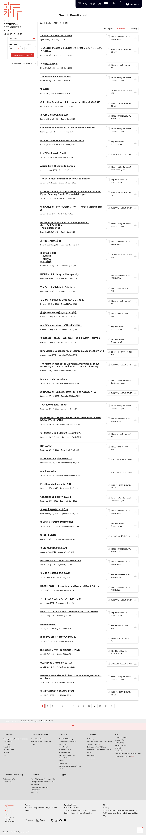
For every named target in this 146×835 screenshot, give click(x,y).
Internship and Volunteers (67, 755)
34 (106, 706)
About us (36, 774)
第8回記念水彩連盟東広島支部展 (56, 522)
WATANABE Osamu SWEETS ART (57, 662)
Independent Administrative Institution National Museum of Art (128, 755)
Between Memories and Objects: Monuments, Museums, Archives (70, 677)
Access (30, 820)
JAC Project (91, 755)
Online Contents (64, 758)
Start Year (13, 44)
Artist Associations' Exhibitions (41, 741)
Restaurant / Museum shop (14, 774)
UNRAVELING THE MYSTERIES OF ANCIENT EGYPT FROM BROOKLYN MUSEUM (70, 419)
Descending (121, 29)
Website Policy (120, 740)
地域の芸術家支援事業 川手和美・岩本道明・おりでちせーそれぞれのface (71, 50)
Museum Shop (7, 782)
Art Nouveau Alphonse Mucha (56, 458)
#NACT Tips (34, 792)
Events (33, 744)
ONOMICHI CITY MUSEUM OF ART (121, 91)
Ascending (133, 29)
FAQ (4, 755)
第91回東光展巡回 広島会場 (54, 509)
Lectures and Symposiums (68, 741)
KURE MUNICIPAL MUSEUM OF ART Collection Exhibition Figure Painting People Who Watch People (70, 193)
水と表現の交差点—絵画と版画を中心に (60, 649)
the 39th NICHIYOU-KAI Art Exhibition (60, 560)
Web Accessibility (120, 745)
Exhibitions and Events (40, 734)
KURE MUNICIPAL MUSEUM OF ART (121, 50)
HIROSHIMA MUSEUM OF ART (120, 289)
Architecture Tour (64, 750)
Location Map (7, 741)
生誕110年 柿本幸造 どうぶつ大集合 (58, 312)
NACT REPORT (35, 790)
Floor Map (6, 744)
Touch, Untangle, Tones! (53, 404)
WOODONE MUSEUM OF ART (121, 459)
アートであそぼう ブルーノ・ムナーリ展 (60, 598)
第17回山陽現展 (48, 535)
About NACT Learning (66, 739)
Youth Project (63, 747)
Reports (61, 760)
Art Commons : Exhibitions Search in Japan (99, 751)
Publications (63, 763)
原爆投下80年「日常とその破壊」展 (58, 637)
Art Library (92, 734)
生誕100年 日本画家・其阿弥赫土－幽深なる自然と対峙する (70, 338)
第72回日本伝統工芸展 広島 (54, 114)
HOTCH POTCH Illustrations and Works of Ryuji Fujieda (69, 586)
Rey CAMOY (46, 445)
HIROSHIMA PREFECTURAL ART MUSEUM (121, 37)
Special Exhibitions (37, 739)
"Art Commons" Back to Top (21, 63)
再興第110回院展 (49, 63)
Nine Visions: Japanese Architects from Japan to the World (72, 350)
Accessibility (7, 747)
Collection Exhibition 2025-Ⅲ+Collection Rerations (67, 127)
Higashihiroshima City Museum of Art (119, 142)
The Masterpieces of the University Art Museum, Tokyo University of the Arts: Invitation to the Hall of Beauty (69, 365)
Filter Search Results (21, 55)
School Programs (64, 752)
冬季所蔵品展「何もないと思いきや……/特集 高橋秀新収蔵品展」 (71, 208)
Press (117, 734)
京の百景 (44, 89)
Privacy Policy (119, 742)
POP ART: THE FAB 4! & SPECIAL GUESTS (62, 140)
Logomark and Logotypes (39, 787)
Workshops (62, 744)
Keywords (13, 25)
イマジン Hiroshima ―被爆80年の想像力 (61, 325)
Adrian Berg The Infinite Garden (57, 165)
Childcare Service (8, 750)
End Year (28, 44)
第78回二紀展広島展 (50, 240)
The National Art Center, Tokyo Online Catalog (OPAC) (99, 743)
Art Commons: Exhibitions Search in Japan (25, 721)
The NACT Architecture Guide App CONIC (70, 767)
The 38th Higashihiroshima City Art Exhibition (65, 178)
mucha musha (48, 471)
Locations (13, 34)
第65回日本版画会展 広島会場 (55, 573)
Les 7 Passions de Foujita (53, 153)
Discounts (6, 752)
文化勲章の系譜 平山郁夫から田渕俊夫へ (60, 432)
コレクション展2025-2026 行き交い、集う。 (63, 299)
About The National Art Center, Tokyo (43, 779)
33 (100, 706)
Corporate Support (121, 737)
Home (7, 721)
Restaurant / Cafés (9, 779)
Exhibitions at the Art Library (96, 747)
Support (63, 774)
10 (89, 706)
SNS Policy (118, 748)
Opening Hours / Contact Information (15, 739)
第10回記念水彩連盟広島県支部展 (57, 690)
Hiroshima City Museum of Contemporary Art (121, 79)
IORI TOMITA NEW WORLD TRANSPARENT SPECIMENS (69, 611)
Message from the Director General (42, 782)
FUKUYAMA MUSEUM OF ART (121, 154)
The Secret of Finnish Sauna (55, 76)
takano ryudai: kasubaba (53, 379)
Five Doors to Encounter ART (55, 484)
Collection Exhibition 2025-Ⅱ (56, 496)
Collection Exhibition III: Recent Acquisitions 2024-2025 (70, 102)
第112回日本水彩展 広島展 (53, 547)
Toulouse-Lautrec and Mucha (56, 35)
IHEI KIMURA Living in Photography (59, 274)
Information (9, 734)
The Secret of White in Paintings (57, 287)
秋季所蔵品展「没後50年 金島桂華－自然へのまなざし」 (68, 391)
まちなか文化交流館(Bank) (120, 536)
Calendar (43, 820)
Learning (64, 734)
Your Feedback (120, 751)
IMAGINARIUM (48, 624)
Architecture (35, 784)
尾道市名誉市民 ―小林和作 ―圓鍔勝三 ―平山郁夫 (48, 257)
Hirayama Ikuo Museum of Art (120, 66)
